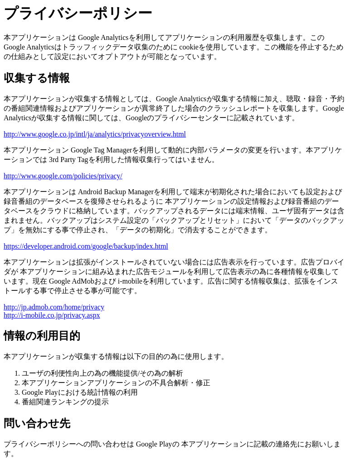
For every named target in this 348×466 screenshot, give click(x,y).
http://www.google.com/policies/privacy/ (63, 176)
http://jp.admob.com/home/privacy (54, 307)
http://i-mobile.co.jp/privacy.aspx (52, 315)
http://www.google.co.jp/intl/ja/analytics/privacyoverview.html (95, 134)
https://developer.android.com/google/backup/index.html (86, 246)
